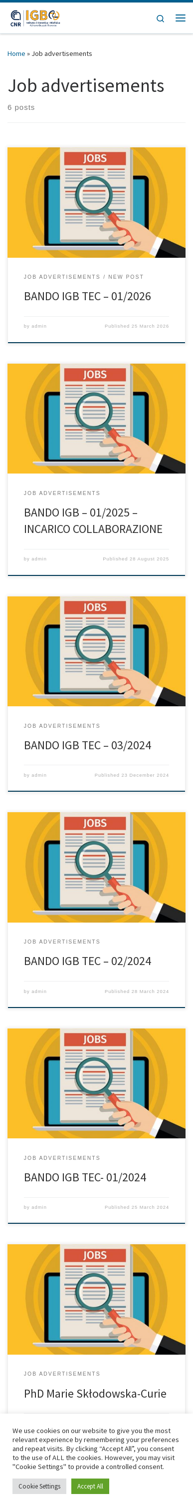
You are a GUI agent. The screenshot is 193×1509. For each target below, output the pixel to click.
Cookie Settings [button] (39, 1486)
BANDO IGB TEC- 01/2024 (85, 1177)
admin (39, 326)
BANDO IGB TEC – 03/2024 (87, 745)
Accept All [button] (90, 1486)
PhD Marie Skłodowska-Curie (95, 1393)
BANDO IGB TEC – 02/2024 (87, 961)
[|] (34, 16)
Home (16, 53)
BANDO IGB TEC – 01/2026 (87, 296)
